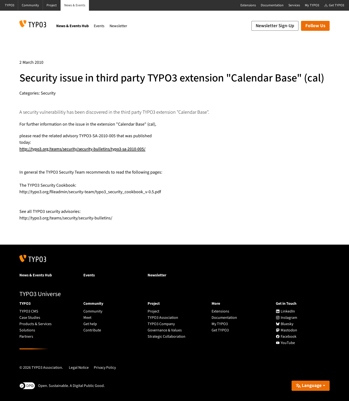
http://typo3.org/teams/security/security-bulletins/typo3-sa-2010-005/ (84, 149)
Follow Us (315, 26)
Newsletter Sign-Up (275, 26)
